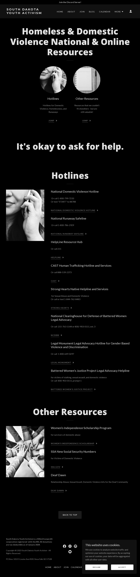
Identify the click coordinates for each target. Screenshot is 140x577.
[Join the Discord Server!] (70, 2)
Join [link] (82, 11)
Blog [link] (92, 11)
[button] (119, 11)
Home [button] (48, 567)
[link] (24, 13)
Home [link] (60, 11)
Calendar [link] (104, 11)
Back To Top (70, 515)
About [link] (71, 11)
